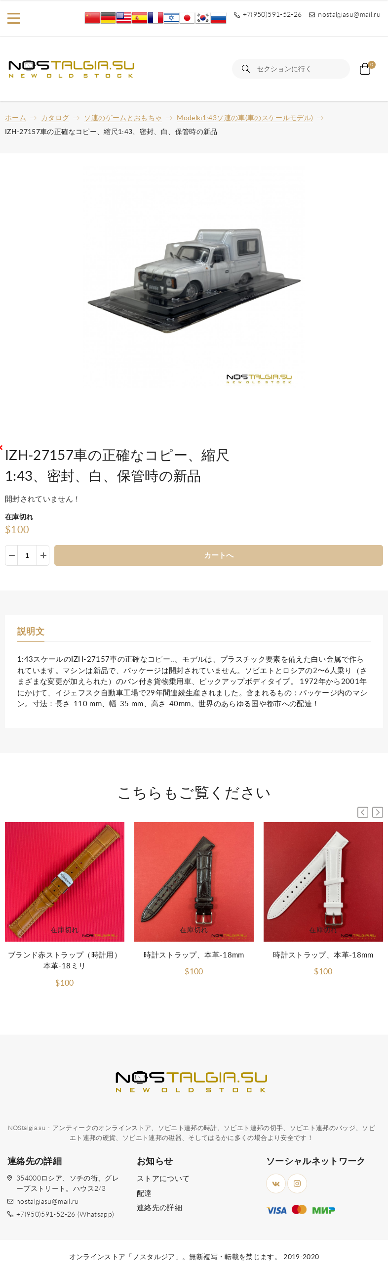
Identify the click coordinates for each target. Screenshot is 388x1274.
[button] (377, 812)
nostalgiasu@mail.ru (47, 1201)
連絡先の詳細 (159, 1208)
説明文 (30, 632)
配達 (144, 1193)
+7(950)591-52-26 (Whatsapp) (65, 1214)
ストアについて (163, 1179)
